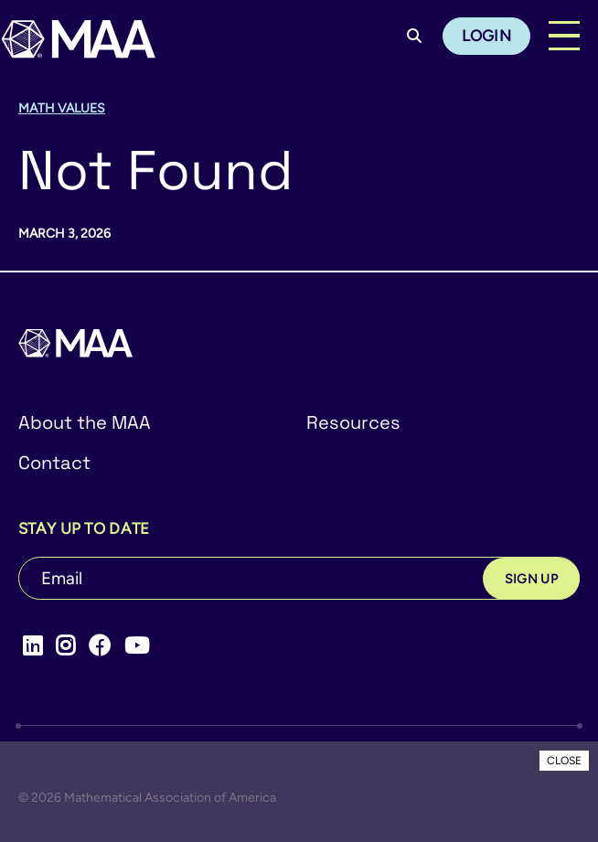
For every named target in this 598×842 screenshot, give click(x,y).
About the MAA (84, 422)
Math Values (61, 108)
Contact (54, 462)
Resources (353, 422)
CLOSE (564, 760)
